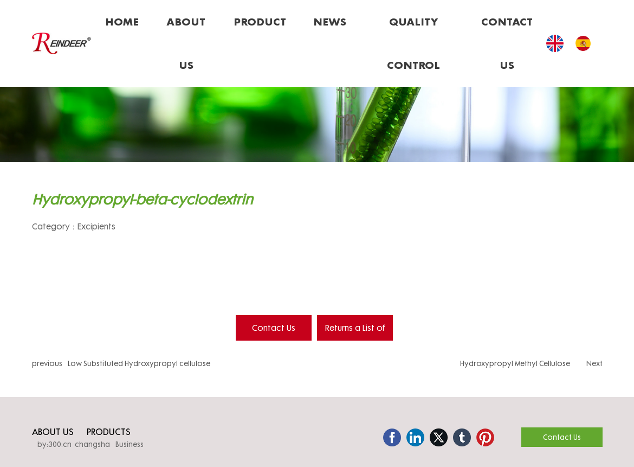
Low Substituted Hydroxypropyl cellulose (139, 363)
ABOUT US (53, 431)
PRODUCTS (109, 431)
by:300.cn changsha (73, 444)
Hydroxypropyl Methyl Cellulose (515, 363)
